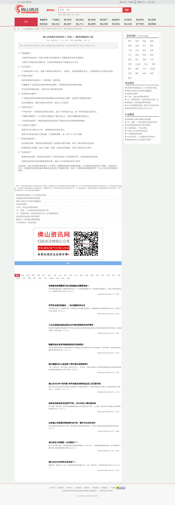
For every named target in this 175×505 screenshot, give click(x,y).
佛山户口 (80, 24)
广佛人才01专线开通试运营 (137, 131)
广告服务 (113, 488)
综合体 (152, 69)
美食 (137, 46)
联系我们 (61, 488)
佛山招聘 (152, 20)
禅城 (59, 15)
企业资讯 (128, 20)
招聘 (151, 41)
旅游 (151, 55)
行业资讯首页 (27, 29)
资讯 (137, 41)
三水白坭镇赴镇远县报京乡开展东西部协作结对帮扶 (71, 325)
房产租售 (140, 24)
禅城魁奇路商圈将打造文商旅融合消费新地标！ (69, 286)
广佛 (129, 50)
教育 (137, 55)
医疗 (137, 59)
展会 (151, 46)
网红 (137, 73)
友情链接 (104, 488)
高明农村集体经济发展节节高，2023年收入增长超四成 (72, 403)
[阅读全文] (71, 291)
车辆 (153, 64)
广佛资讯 (56, 20)
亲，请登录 (21, 2)
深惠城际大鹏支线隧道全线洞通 (139, 119)
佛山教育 (92, 24)
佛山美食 (92, 20)
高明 (77, 15)
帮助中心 (70, 488)
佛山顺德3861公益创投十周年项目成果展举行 (68, 364)
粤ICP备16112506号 (106, 491)
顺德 (64, 15)
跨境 (151, 73)
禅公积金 (116, 24)
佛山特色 (80, 20)
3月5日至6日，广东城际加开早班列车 (141, 137)
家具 (129, 78)
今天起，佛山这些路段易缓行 (138, 97)
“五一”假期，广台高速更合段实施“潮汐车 (142, 122)
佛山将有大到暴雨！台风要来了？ (63, 442)
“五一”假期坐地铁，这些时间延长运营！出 (143, 99)
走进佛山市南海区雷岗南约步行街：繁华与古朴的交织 (72, 423)
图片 (129, 69)
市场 (129, 73)
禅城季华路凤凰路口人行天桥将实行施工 (142, 88)
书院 (129, 64)
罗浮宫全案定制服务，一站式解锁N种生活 (67, 305)
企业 (137, 50)
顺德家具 (44, 20)
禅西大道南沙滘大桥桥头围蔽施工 (139, 91)
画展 (144, 73)
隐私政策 (78, 488)
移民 (137, 69)
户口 (129, 55)
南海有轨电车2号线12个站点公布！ (140, 108)
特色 (144, 55)
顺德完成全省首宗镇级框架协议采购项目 (66, 344)
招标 (144, 41)
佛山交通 (104, 24)
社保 (151, 50)
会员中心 (123, 2)
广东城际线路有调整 (134, 134)
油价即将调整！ (133, 94)
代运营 (137, 64)
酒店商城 (152, 24)
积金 (144, 50)
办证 (151, 59)
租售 (129, 46)
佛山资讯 (68, 20)
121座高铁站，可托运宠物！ (137, 128)
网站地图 (96, 488)
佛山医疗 (68, 24)
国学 (129, 41)
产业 (144, 69)
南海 (68, 15)
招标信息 (44, 24)
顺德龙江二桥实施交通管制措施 (139, 102)
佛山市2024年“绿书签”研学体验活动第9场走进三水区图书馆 (75, 384)
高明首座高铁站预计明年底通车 (139, 125)
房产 (144, 46)
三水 (73, 15)
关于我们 (52, 488)
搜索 (127, 10)
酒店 (129, 59)
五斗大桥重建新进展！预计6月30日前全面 (143, 105)
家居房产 (104, 20)
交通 (36, 29)
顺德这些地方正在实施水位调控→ (139, 140)
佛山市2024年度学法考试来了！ (62, 462)
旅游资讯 (116, 20)
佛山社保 (128, 24)
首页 (26, 22)
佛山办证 (56, 24)
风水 (146, 64)
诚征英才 (87, 488)
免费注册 (28, 2)
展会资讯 (140, 20)
